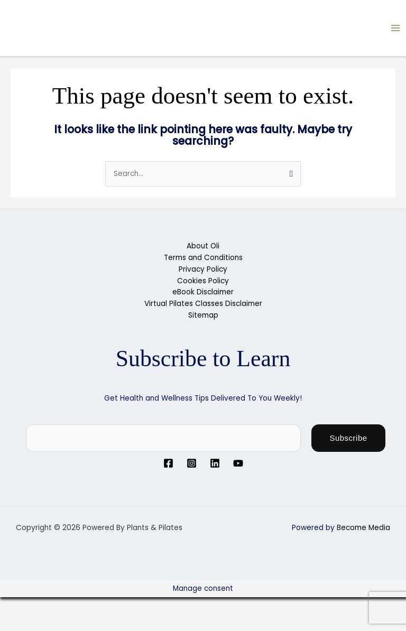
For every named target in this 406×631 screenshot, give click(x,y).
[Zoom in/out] (16, 605)
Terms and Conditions (203, 258)
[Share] (83, 605)
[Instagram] (192, 463)
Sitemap (203, 315)
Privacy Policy (203, 269)
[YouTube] (238, 463)
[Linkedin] (215, 463)
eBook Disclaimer (203, 292)
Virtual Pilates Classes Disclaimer (203, 304)
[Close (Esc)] (117, 605)
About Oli (203, 246)
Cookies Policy (203, 281)
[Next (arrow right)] (50, 622)
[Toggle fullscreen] (50, 605)
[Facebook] (168, 463)
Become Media (363, 528)
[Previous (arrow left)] (16, 622)
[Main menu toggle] (396, 28)
